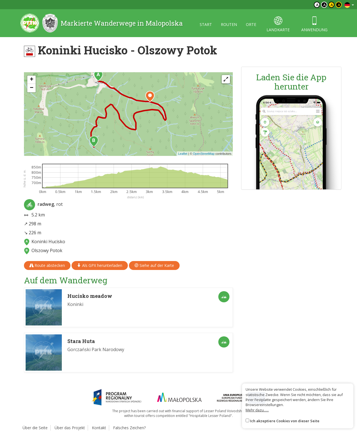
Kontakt (99, 427)
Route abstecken (47, 265)
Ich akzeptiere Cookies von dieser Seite (284, 420)
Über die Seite (35, 427)
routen (229, 24)
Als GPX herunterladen (99, 265)
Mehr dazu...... (257, 409)
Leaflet (182, 153)
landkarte (278, 24)
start (206, 24)
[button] (98, 75)
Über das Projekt (70, 427)
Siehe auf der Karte (154, 265)
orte (251, 24)
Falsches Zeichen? (129, 427)
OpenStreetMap (204, 153)
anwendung (314, 24)
